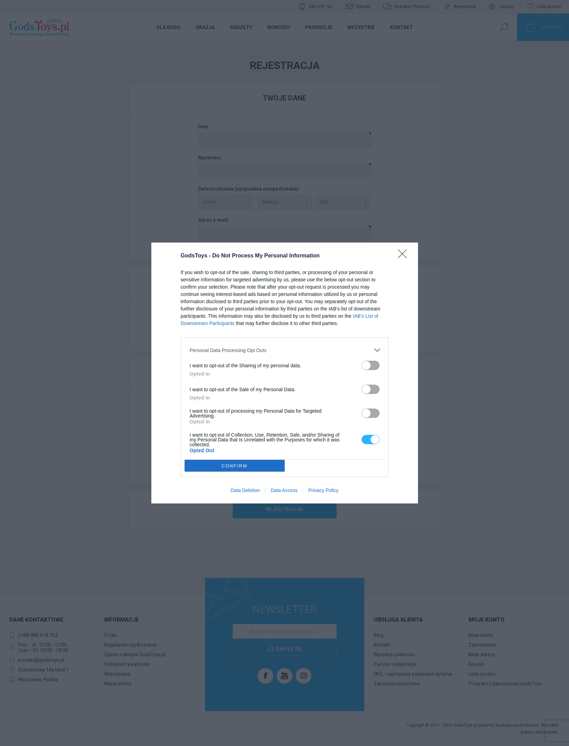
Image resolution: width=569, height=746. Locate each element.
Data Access (283, 490)
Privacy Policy (323, 490)
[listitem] (285, 350)
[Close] (404, 256)
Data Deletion (245, 490)
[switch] (371, 365)
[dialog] (284, 373)
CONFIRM (235, 465)
